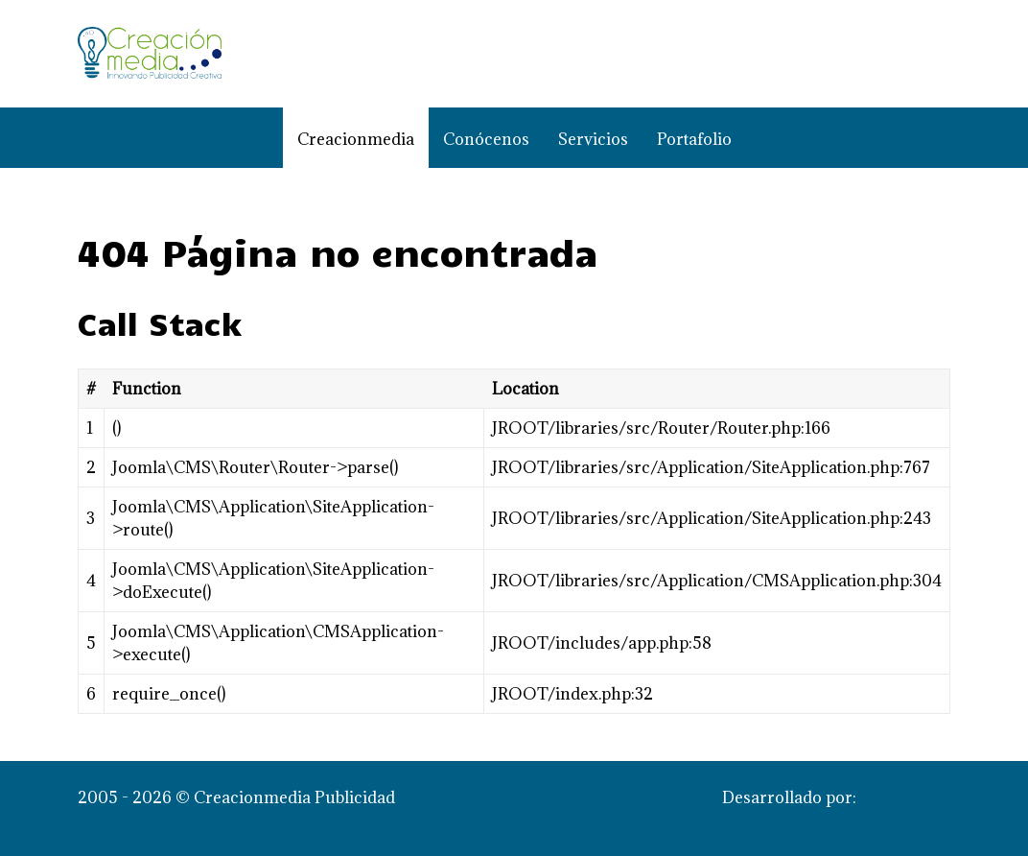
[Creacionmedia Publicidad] (150, 53)
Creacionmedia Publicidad (822, 820)
